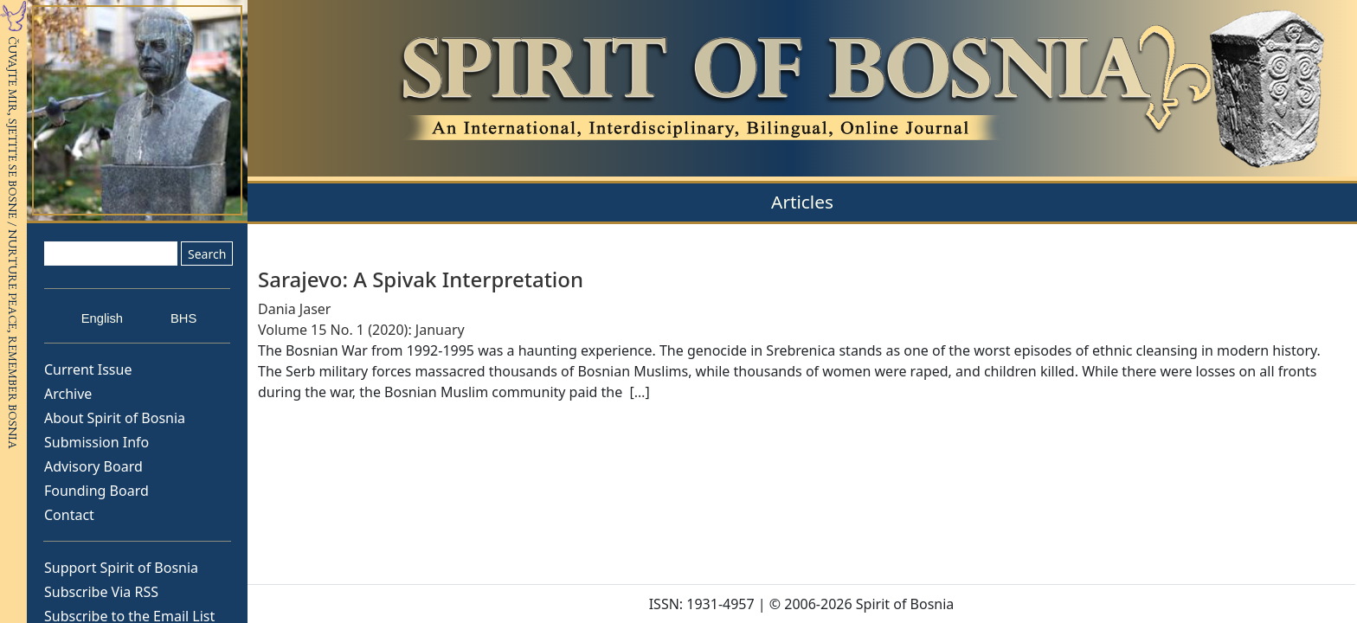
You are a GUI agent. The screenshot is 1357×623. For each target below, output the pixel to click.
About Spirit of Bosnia (114, 417)
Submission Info (96, 442)
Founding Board (96, 490)
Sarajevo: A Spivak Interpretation (420, 279)
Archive (68, 393)
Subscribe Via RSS (101, 591)
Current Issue (88, 369)
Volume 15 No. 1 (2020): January (361, 329)
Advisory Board (93, 466)
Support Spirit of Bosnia (121, 567)
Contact (69, 514)
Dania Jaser (294, 308)
